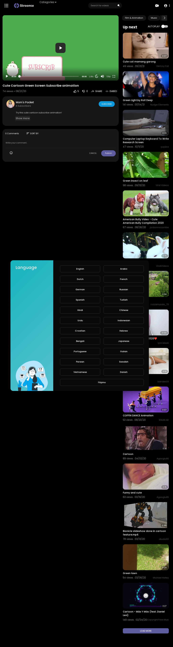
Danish (123, 372)
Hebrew (123, 330)
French (123, 279)
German (80, 289)
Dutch (80, 279)
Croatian (80, 330)
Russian (123, 289)
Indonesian (124, 320)
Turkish (124, 299)
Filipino (102, 382)
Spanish (80, 299)
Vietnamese (80, 372)
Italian (123, 351)
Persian (80, 361)
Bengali (80, 341)
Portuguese (80, 351)
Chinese (123, 310)
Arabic (123, 268)
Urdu (80, 320)
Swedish (123, 361)
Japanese (123, 341)
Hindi (80, 310)
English (80, 268)
